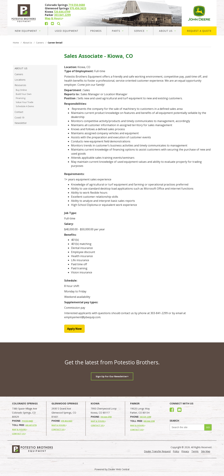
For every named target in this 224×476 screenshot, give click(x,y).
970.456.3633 (78, 8)
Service (141, 30)
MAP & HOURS (19, 429)
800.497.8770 (31, 425)
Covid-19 (19, 117)
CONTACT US (19, 433)
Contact (19, 112)
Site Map (205, 451)
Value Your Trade (24, 102)
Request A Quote (199, 30)
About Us (167, 30)
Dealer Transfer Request (157, 451)
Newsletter (21, 123)
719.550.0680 (76, 5)
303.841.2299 (62, 15)
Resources (20, 85)
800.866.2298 (149, 421)
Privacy (185, 451)
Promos (96, 30)
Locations (20, 79)
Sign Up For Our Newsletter (112, 376)
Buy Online (21, 90)
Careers (19, 74)
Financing (20, 98)
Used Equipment (66, 30)
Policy (176, 451)
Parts (118, 30)
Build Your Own (23, 94)
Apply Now (74, 329)
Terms (195, 451)
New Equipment (28, 30)
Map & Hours (54, 18)
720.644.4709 (62, 11)
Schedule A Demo (25, 106)
